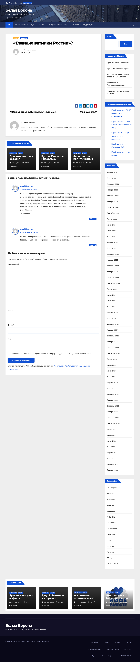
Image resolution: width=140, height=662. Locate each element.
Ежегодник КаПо (118, 147)
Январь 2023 (112, 400)
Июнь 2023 (111, 371)
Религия (110, 552)
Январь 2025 (112, 260)
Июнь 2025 (111, 231)
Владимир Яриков (113, 649)
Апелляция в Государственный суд (118, 598)
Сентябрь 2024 (113, 283)
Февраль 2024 (113, 324)
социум (110, 558)
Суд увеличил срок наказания (120, 136)
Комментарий (14, 264)
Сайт (10, 339)
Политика (111, 534)
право (20, 153)
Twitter (106, 642)
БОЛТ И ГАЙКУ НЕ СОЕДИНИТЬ (121, 113)
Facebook (94, 642)
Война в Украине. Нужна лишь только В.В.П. (33, 112)
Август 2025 (112, 219)
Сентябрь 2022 (113, 423)
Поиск (109, 36)
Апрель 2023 (112, 383)
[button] (133, 25)
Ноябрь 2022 (112, 412)
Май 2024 (111, 307)
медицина (111, 511)
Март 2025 (111, 248)
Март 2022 (111, 458)
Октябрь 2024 (113, 277)
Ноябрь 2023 (112, 342)
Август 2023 (112, 359)
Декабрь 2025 (113, 196)
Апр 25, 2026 (17, 602)
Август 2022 (112, 429)
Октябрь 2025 (113, 207)
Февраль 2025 (113, 254)
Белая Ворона (18, 10)
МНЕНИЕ (16, 38)
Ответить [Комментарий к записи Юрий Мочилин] (93, 218)
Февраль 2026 (113, 184)
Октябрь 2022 (113, 418)
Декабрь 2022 (113, 406)
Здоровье (111, 494)
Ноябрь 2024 (112, 272)
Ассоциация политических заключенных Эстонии (83, 160)
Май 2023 (111, 377)
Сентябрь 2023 (113, 353)
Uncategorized (113, 488)
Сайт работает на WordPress (15, 641)
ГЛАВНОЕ (128, 649)
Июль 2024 (111, 295)
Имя (10, 311)
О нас (42, 25)
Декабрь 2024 (113, 266)
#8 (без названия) (58, 25)
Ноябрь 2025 (112, 202)
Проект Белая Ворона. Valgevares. (104, 656)
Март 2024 (111, 318)
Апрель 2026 (112, 172)
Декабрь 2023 (113, 336)
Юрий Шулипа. (88, 112)
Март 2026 (111, 178)
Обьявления (112, 529)
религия (110, 546)
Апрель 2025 (112, 242)
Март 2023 (111, 388)
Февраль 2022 (113, 464)
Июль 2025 (111, 225)
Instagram (118, 642)
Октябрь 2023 (113, 347)
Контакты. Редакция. (83, 25)
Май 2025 (111, 237)
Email (11, 325)
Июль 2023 (111, 365)
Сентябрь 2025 (113, 213)
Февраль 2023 (113, 394)
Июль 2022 (111, 435)
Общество (23, 38)
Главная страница (24, 25)
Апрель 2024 (112, 312)
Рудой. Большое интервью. (52, 158)
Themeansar (45, 641)
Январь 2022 (112, 470)
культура (110, 505)
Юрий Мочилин (30, 50)
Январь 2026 (112, 190)
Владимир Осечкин (94, 649)
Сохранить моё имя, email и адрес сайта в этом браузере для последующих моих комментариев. (51, 354)
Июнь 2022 (111, 441)
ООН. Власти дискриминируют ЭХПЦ (121, 125)
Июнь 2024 (111, 301)
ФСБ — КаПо (112, 564)
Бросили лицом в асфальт (21, 158)
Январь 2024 (112, 330)
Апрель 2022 (112, 453)
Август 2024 (112, 289)
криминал (111, 499)
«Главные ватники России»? (43, 43)
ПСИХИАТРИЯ (126, 656)
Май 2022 (111, 447)
